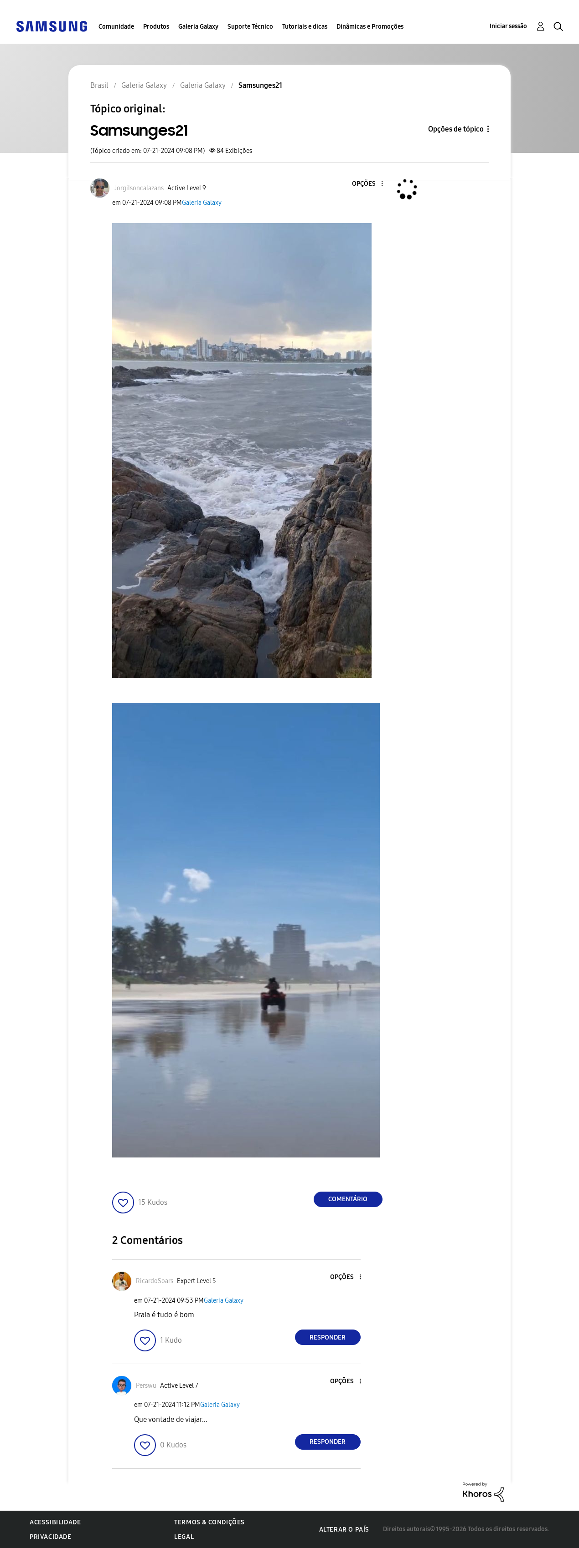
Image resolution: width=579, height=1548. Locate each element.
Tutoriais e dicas (304, 26)
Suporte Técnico (250, 26)
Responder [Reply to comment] (328, 1337)
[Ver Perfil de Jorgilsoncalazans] (139, 188)
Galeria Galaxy (198, 26)
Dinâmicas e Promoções (369, 26)
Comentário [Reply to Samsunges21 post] (347, 1199)
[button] (367, 184)
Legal (184, 1537)
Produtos (156, 26)
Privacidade (51, 1537)
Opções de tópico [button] (456, 129)
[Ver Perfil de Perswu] (146, 1386)
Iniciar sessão (508, 26)
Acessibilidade (55, 1522)
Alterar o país (344, 1529)
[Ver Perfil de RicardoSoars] (154, 1281)
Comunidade (116, 26)
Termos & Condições (209, 1522)
